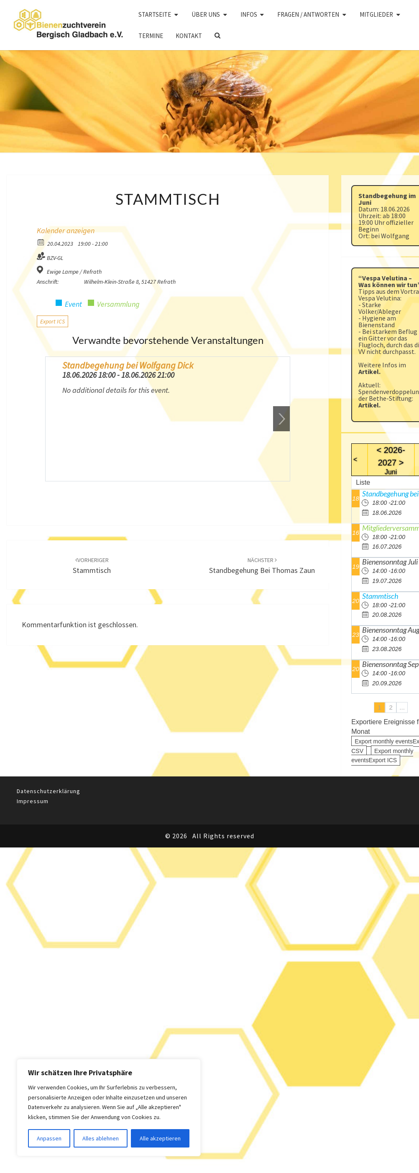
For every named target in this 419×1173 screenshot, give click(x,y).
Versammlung (118, 304)
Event (73, 304)
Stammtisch (380, 595)
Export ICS (52, 321)
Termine (150, 36)
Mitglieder (376, 14)
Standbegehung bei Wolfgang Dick (127, 365)
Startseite (154, 14)
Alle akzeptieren (160, 1138)
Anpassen (49, 1138)
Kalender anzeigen (66, 230)
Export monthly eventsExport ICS (382, 756)
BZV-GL (55, 258)
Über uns (206, 14)
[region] (109, 1107)
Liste (363, 482)
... (402, 707)
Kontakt (189, 36)
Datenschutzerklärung (48, 791)
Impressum (33, 801)
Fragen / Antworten (308, 14)
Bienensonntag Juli (390, 561)
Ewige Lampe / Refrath (74, 271)
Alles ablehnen (100, 1138)
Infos (248, 14)
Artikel (368, 371)
